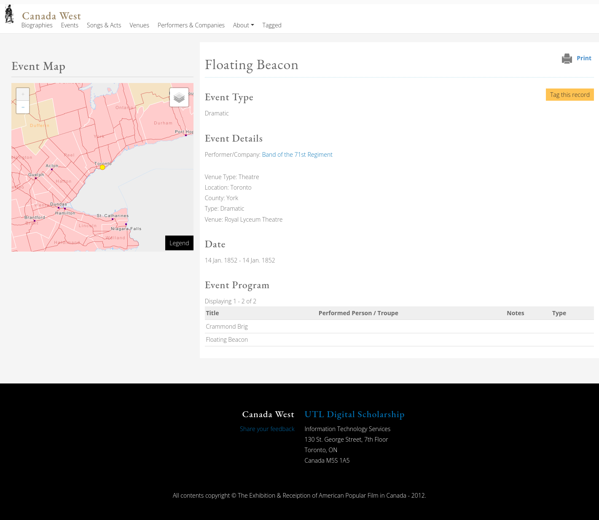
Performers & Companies (191, 25)
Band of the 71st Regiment (297, 154)
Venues (139, 25)
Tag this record (570, 95)
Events (69, 25)
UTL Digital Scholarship (355, 414)
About (241, 25)
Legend (179, 243)
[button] (22, 94)
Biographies (36, 25)
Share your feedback (267, 429)
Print (584, 58)
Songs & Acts (104, 25)
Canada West (51, 16)
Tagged (272, 25)
